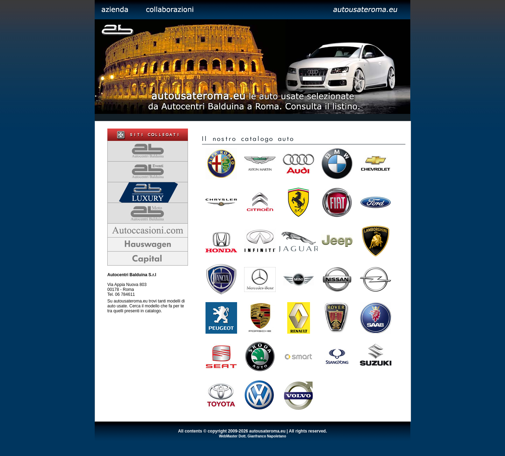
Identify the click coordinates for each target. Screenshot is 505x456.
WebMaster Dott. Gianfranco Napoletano (252, 436)
